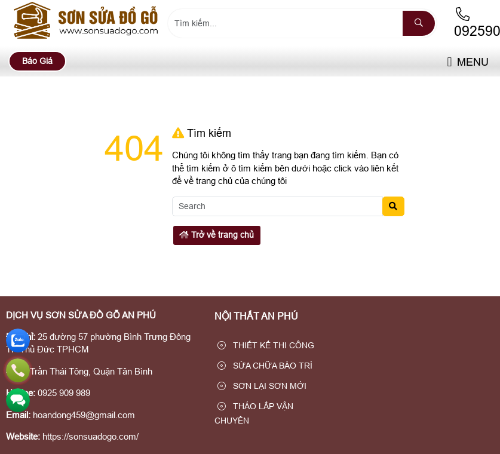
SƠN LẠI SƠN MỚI (261, 386)
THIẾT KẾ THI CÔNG (265, 345)
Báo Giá (37, 61)
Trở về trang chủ (216, 235)
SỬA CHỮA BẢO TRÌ (264, 365)
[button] (449, 62)
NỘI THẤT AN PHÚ (256, 316)
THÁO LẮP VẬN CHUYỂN (253, 413)
